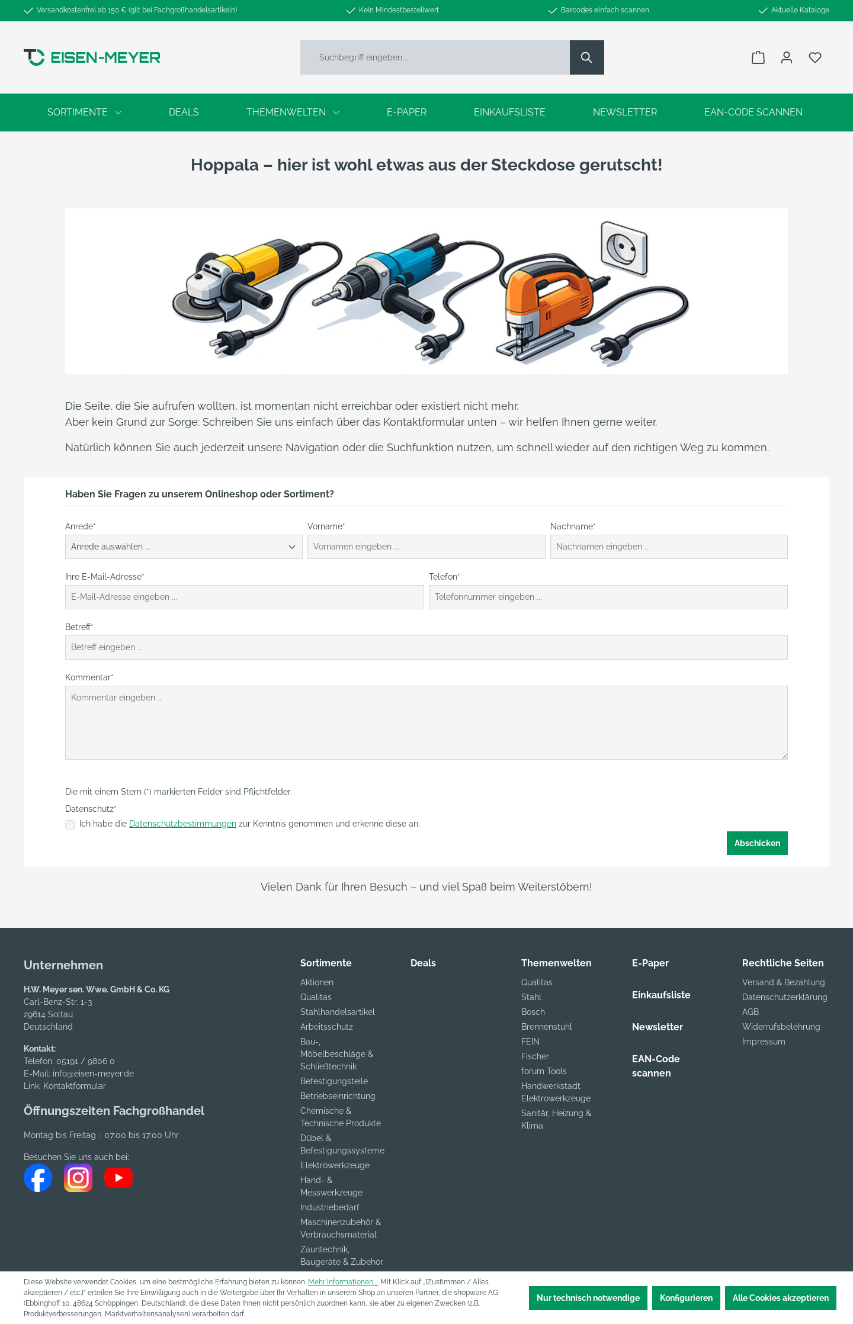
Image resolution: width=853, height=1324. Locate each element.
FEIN (530, 1041)
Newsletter (657, 1027)
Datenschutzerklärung (785, 997)
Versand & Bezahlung (783, 982)
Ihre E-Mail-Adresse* (105, 576)
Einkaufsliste (661, 995)
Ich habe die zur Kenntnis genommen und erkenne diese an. (249, 823)
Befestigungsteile (334, 1081)
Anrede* (80, 526)
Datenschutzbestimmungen (182, 823)
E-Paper (650, 963)
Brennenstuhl (546, 1026)
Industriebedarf (330, 1207)
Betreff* (79, 627)
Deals (423, 963)
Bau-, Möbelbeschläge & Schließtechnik (336, 1054)
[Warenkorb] (758, 57)
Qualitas (316, 997)
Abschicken (757, 843)
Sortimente (326, 963)
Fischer (535, 1056)
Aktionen (316, 982)
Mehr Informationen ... (343, 1282)
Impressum (763, 1041)
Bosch (533, 1012)
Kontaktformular (74, 1086)
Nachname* (573, 526)
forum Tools (544, 1071)
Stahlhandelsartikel (337, 1012)
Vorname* (326, 526)
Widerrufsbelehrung (781, 1026)
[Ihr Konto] (786, 57)
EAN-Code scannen (656, 1066)
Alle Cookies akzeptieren (781, 1298)
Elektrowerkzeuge (335, 1165)
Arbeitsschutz (326, 1026)
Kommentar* (89, 677)
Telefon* (444, 576)
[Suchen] (587, 57)
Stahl (531, 997)
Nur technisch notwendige (588, 1298)
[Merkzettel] (815, 57)
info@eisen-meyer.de (93, 1073)
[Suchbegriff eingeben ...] (435, 57)
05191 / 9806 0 (85, 1061)
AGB (750, 1012)
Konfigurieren (686, 1298)
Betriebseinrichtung (338, 1096)
